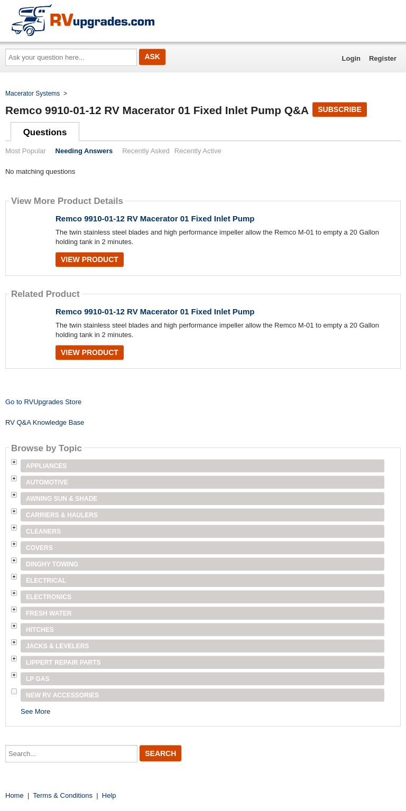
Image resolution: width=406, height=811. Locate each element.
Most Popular (25, 151)
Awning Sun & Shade (61, 498)
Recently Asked (146, 151)
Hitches (40, 629)
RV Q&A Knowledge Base (44, 422)
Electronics (48, 597)
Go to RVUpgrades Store (43, 402)
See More (35, 711)
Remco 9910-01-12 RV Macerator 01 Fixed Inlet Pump (155, 218)
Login (351, 58)
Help (109, 795)
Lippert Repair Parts (63, 662)
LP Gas (37, 679)
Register (382, 58)
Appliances (46, 466)
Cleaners (43, 531)
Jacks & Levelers (57, 646)
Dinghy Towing (52, 564)
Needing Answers (84, 151)
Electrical (46, 580)
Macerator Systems (32, 93)
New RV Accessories (62, 695)
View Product (89, 259)
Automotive (47, 482)
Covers (39, 548)
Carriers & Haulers (62, 515)
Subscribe (339, 109)
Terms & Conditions (63, 795)
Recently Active (198, 151)
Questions (45, 132)
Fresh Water (48, 613)
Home (14, 795)
